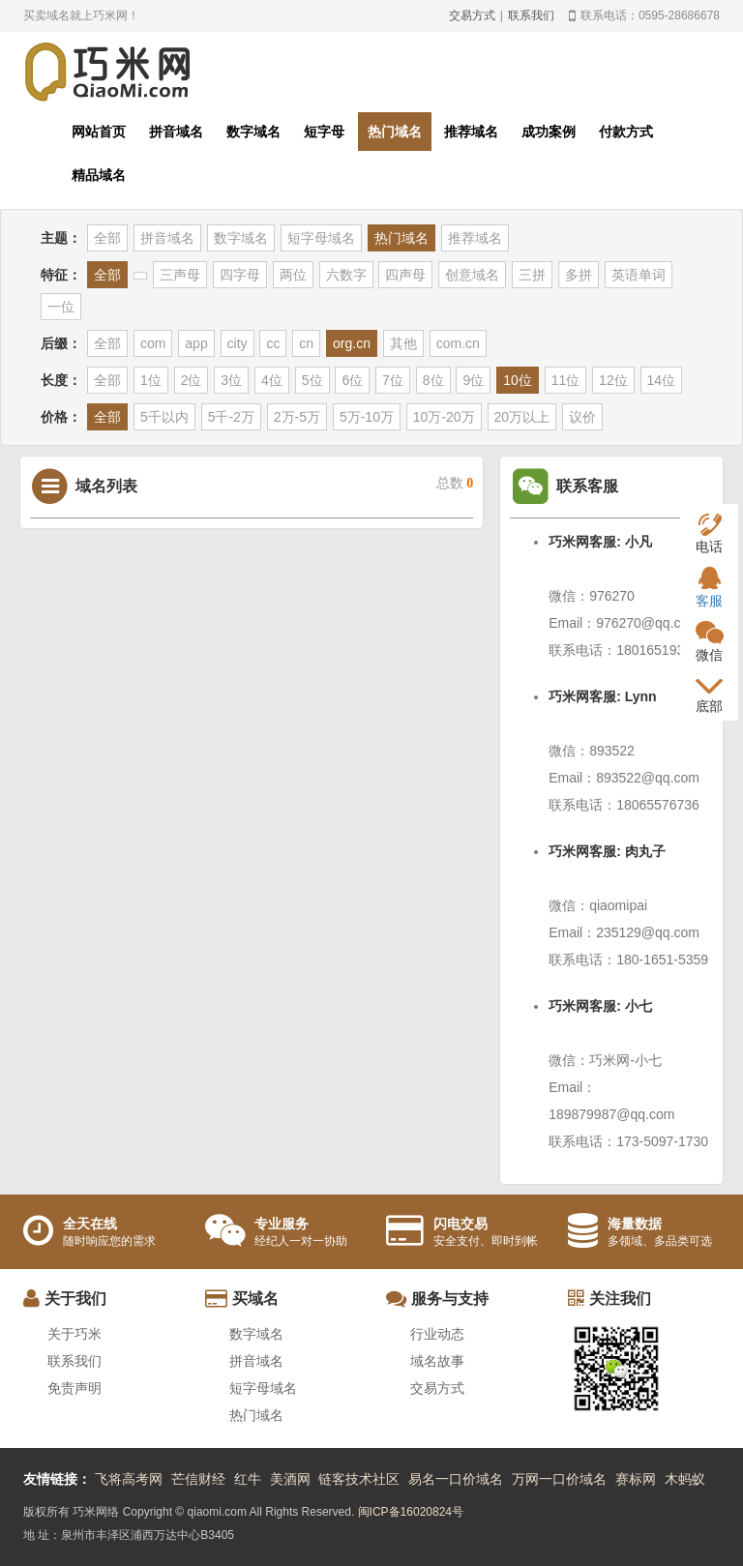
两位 (293, 274)
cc (273, 343)
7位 (392, 380)
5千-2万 (231, 417)
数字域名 (253, 131)
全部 (107, 238)
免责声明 (74, 1388)
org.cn (352, 343)
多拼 (578, 274)
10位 (517, 380)
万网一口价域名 (559, 1479)
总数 (455, 483)
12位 (613, 380)
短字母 (324, 131)
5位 (312, 380)
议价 (582, 417)
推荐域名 (471, 131)
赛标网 (635, 1479)
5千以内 (164, 417)
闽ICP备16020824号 (410, 1512)
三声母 (180, 274)
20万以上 (522, 417)
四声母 (405, 274)
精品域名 (99, 175)
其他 (403, 343)
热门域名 (395, 131)
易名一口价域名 (455, 1479)
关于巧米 (74, 1334)
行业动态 (437, 1334)
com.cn (458, 343)
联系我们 (531, 15)
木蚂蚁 (685, 1479)
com (152, 343)
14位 (661, 380)
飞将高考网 (129, 1479)
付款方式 (626, 131)
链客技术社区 (359, 1479)
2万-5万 (297, 417)
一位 (60, 306)
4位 (271, 380)
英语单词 (638, 274)
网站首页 (99, 131)
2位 (191, 380)
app (196, 343)
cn (306, 343)
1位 (151, 380)
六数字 (346, 274)
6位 (352, 380)
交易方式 (472, 15)
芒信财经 (198, 1479)
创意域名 (472, 274)
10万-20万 (444, 417)
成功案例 (548, 131)
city (237, 343)
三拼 (532, 274)
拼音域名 (176, 131)
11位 (565, 380)
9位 (473, 380)
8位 (433, 380)
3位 (231, 380)
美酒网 (290, 1479)
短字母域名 (321, 238)
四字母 (240, 274)
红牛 (247, 1479)
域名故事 (437, 1361)
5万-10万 (367, 417)
